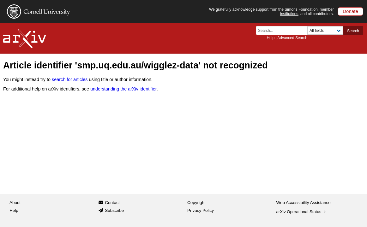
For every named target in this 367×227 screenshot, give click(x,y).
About (15, 202)
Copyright (196, 202)
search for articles (70, 79)
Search (353, 31)
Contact (112, 202)
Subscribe (114, 210)
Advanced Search (292, 38)
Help (270, 38)
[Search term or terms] (283, 30)
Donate (350, 11)
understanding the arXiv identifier (123, 88)
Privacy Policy (200, 210)
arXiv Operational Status (301, 211)
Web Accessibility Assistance (303, 202)
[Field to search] (325, 30)
